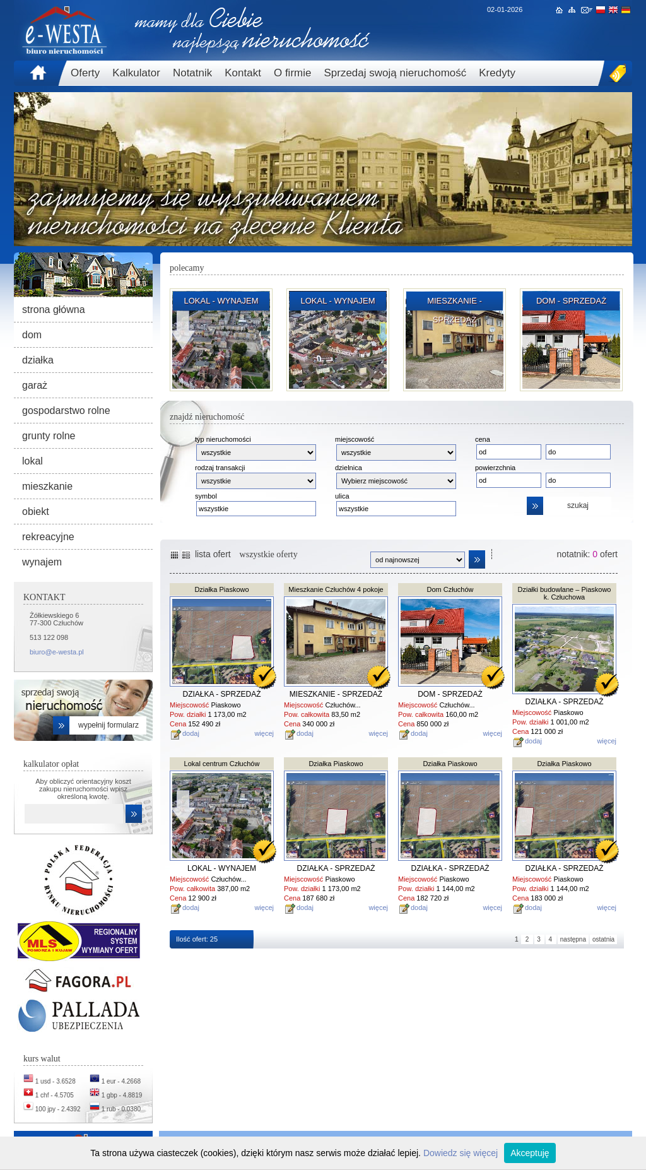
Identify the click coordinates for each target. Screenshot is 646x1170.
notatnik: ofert (587, 554)
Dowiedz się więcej (460, 1153)
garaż (34, 385)
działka (38, 360)
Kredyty (497, 73)
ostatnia (603, 939)
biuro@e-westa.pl (57, 652)
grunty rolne (49, 435)
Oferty (85, 73)
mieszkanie (47, 486)
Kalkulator (136, 73)
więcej (264, 733)
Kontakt (243, 73)
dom (32, 334)
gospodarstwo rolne (66, 410)
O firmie (293, 73)
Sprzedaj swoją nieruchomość (395, 73)
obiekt (35, 511)
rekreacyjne (48, 536)
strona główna (53, 309)
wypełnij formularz (108, 725)
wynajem (42, 562)
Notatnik (192, 73)
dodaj (190, 733)
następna (573, 939)
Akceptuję (529, 1153)
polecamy (187, 268)
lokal (32, 461)
